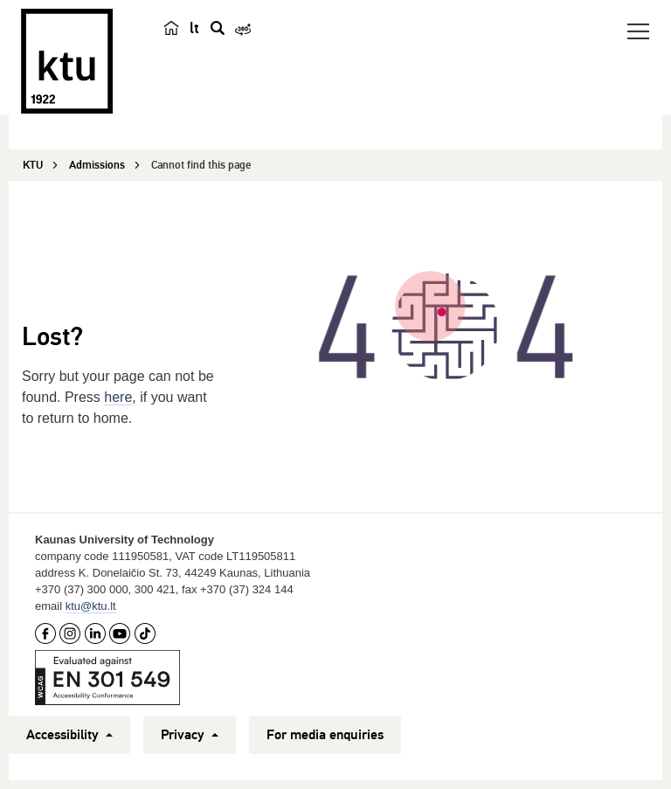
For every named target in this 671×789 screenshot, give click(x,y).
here (118, 397)
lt (194, 28)
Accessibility (69, 735)
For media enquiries (325, 735)
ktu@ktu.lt (91, 606)
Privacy (189, 735)
